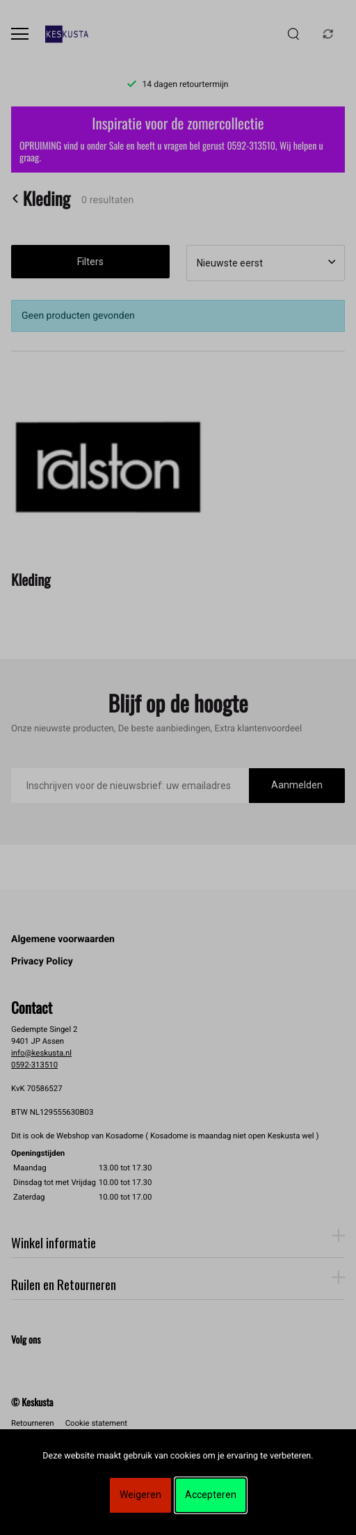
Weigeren (140, 1494)
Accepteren (210, 1494)
